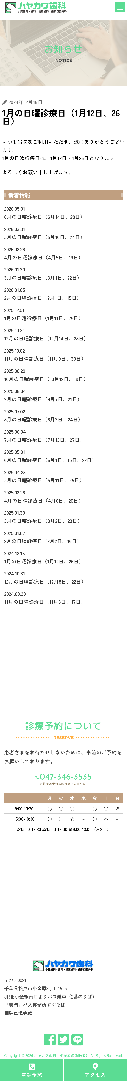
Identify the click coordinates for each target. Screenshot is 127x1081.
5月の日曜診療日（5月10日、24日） (63, 233)
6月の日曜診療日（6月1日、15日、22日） (63, 455)
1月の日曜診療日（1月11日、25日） (63, 314)
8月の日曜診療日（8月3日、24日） (63, 415)
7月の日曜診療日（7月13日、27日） (63, 435)
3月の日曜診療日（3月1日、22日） (63, 273)
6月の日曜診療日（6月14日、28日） (63, 212)
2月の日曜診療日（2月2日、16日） (63, 537)
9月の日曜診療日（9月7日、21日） (63, 395)
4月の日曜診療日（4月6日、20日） (63, 496)
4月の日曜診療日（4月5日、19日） (63, 253)
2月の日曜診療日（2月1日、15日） (63, 293)
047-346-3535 (66, 777)
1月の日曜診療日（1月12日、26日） (63, 557)
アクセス (95, 1074)
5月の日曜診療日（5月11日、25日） (63, 476)
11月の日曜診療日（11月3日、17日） (63, 597)
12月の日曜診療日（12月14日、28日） (63, 334)
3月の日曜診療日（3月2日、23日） (63, 516)
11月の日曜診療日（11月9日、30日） (63, 354)
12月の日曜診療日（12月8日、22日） (63, 577)
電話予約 (32, 1074)
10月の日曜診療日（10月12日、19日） (63, 374)
